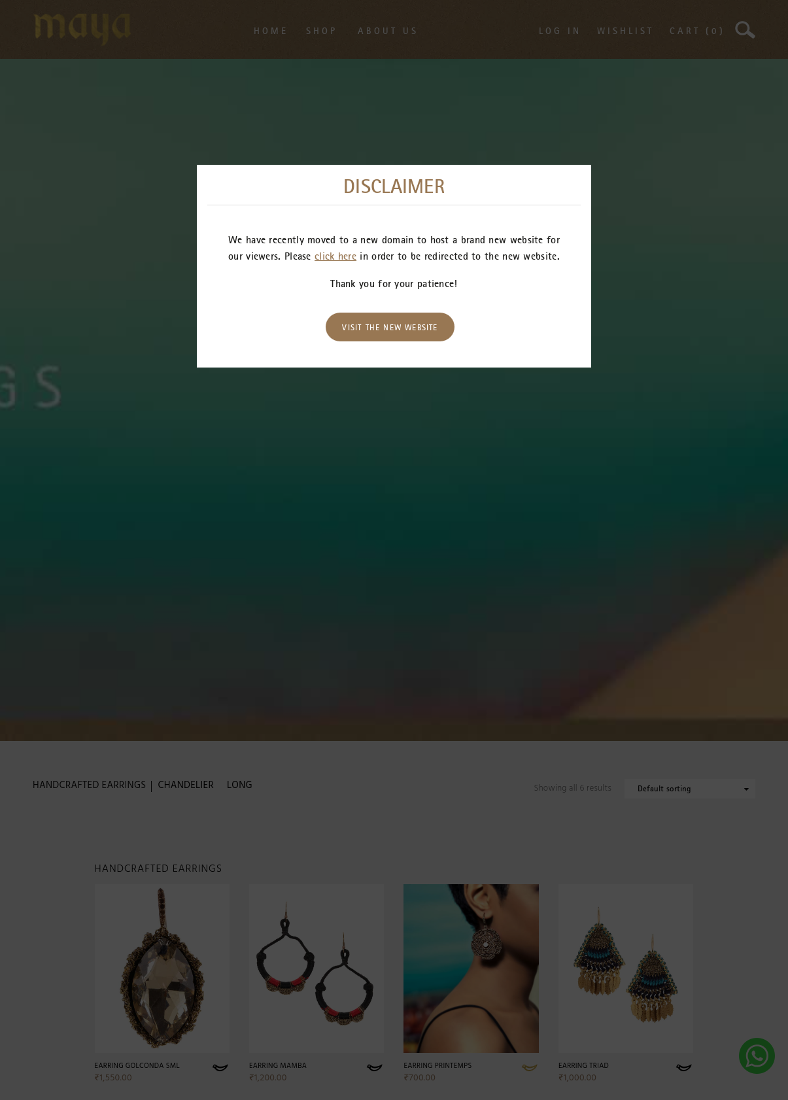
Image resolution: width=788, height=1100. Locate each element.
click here (335, 255)
